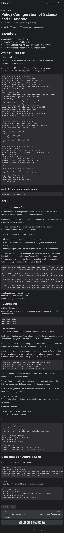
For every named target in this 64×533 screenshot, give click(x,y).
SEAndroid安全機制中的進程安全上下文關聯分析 (20, 48)
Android (5, 507)
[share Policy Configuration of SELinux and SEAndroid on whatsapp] (36, 522)
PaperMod (42, 530)
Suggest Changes (31, 23)
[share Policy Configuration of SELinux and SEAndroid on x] (20, 522)
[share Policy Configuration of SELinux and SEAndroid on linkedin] (24, 522)
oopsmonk (25, 530)
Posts (9, 11)
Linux (13, 507)
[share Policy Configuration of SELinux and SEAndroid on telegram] (39, 522)
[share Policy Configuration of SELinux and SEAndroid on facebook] (32, 522)
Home (4, 3)
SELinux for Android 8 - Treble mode (15, 42)
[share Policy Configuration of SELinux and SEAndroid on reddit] (28, 522)
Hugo (37, 530)
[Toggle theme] (9, 3)
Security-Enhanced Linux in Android (15, 39)
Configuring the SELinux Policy (13, 207)
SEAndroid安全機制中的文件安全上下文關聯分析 (20, 45)
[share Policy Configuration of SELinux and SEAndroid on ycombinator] (43, 522)
